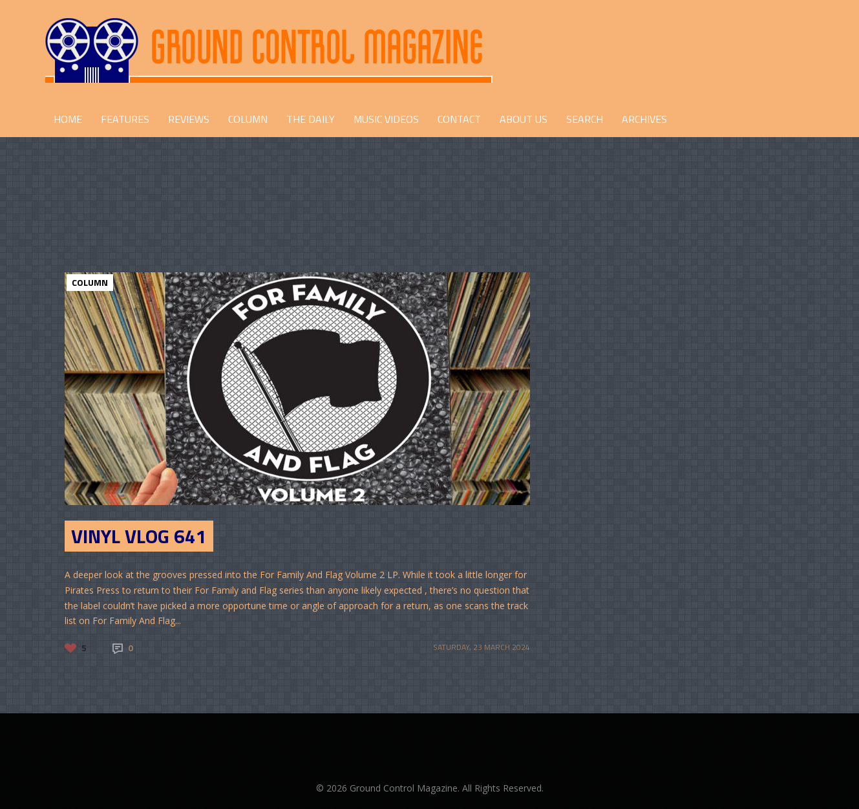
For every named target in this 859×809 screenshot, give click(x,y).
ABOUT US (523, 119)
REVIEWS (188, 119)
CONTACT (459, 119)
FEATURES (125, 119)
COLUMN (248, 119)
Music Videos (386, 119)
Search (584, 119)
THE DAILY (310, 119)
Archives (644, 119)
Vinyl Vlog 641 (139, 536)
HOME (68, 119)
